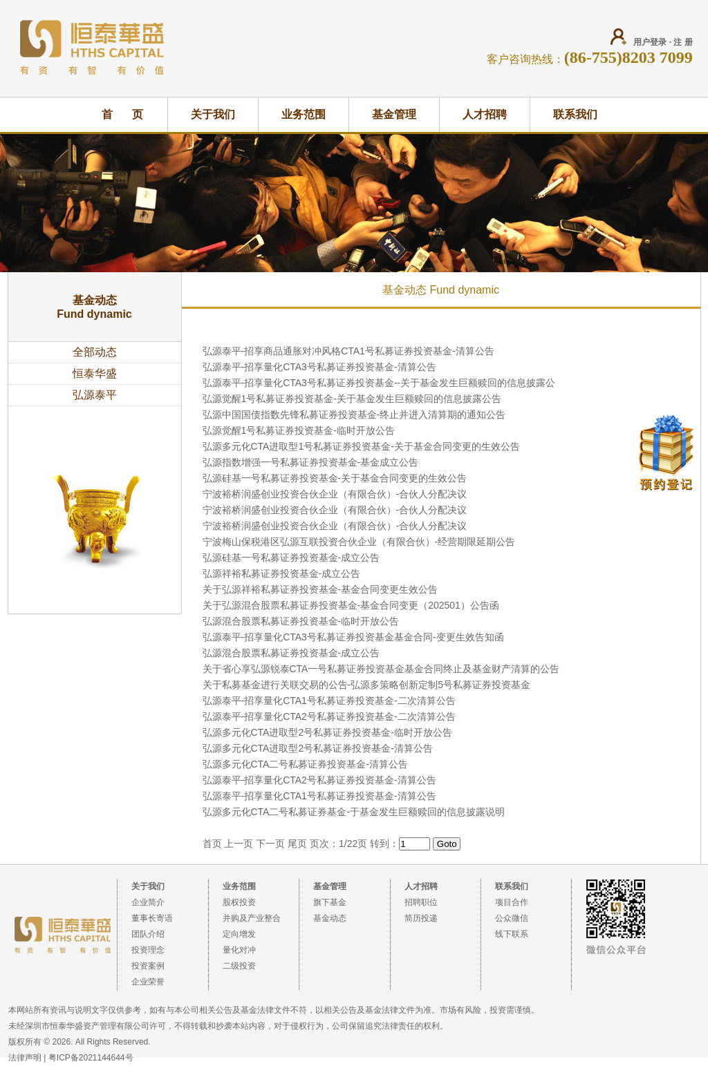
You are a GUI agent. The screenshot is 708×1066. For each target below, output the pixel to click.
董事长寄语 (152, 918)
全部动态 (95, 352)
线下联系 (511, 934)
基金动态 (329, 918)
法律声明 (24, 1058)
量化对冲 (239, 950)
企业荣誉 (148, 982)
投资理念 (148, 950)
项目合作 (511, 902)
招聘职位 (421, 902)
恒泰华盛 (95, 373)
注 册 (682, 42)
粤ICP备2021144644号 (90, 1058)
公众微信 (511, 918)
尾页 (297, 843)
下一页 (270, 843)
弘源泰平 (95, 395)
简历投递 (421, 918)
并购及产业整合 (252, 918)
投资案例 (148, 966)
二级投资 (239, 966)
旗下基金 (329, 902)
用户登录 (650, 42)
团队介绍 (148, 934)
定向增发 (239, 934)
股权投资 (239, 902)
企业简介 (148, 902)
